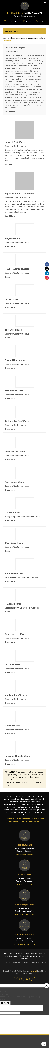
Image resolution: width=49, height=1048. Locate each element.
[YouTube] (21, 979)
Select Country (11, 31)
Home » (6, 38)
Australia (21, 38)
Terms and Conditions (12, 963)
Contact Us (35, 963)
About (43, 963)
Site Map (25, 963)
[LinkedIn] (27, 979)
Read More (10, 112)
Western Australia (35, 38)
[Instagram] (33, 979)
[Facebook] (16, 979)
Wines (12, 38)
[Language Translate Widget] (11, 21)
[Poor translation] (7, 1003)
